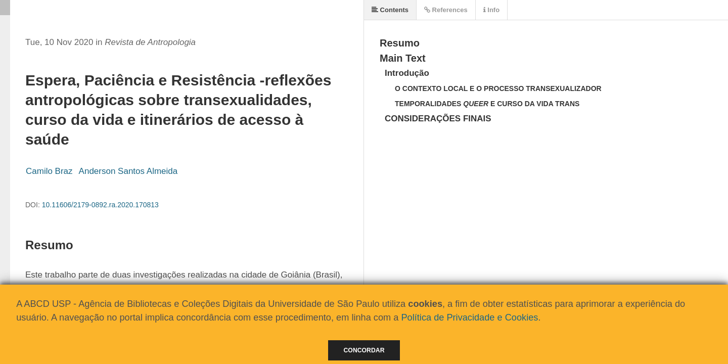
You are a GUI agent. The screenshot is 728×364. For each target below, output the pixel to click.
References (446, 10)
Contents (390, 10)
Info (491, 10)
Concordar (364, 350)
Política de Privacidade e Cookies (469, 317)
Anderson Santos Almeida (128, 171)
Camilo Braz (49, 171)
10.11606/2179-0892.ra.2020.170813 (100, 205)
